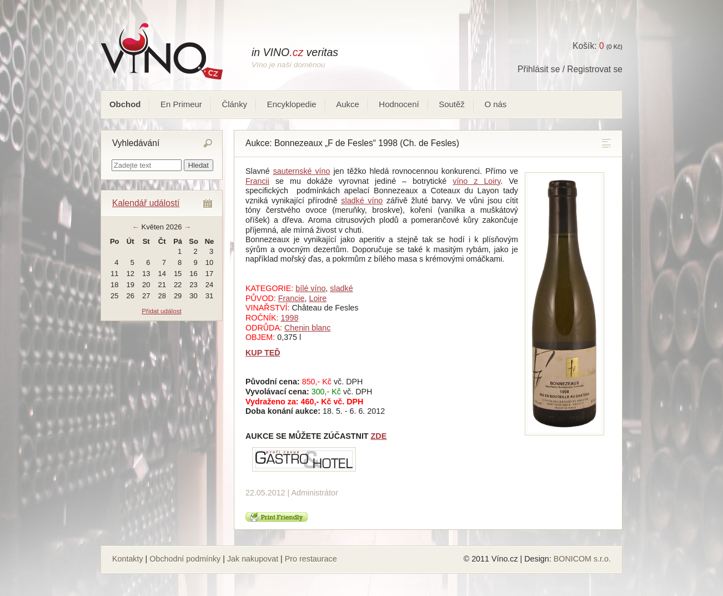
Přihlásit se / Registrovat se (570, 69)
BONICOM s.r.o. (582, 558)
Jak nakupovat (252, 558)
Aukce (347, 104)
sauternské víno (301, 171)
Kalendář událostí (145, 203)
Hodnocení (399, 104)
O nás (495, 104)
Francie (291, 298)
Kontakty (127, 558)
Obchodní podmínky (184, 558)
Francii (257, 181)
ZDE (379, 436)
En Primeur (181, 104)
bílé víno (310, 288)
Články (234, 104)
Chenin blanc (307, 327)
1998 (290, 317)
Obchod (124, 104)
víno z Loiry (476, 181)
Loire (318, 298)
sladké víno (362, 200)
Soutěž (452, 104)
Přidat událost (161, 310)
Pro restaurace (311, 558)
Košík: (588, 46)
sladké (341, 288)
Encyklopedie (292, 104)
